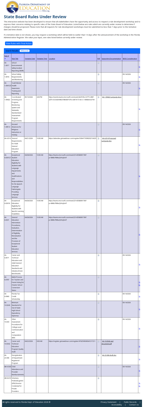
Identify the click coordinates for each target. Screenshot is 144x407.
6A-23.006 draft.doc (109, 355)
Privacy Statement (108, 402)
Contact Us (134, 404)
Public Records (130, 402)
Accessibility (116, 404)
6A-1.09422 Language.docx (111, 97)
